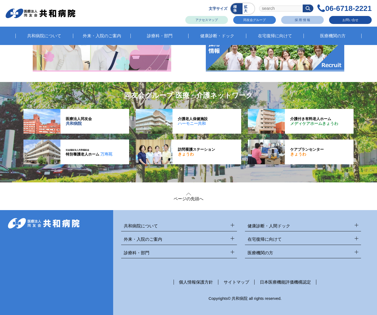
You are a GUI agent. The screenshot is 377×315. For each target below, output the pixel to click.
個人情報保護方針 (196, 282)
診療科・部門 (179, 253)
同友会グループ (254, 20)
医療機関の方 (303, 253)
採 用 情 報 (302, 20)
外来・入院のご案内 (179, 239)
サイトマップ (236, 282)
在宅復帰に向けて (303, 239)
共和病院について (179, 226)
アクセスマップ (206, 20)
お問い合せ (350, 20)
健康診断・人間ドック (303, 226)
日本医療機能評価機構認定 (285, 282)
